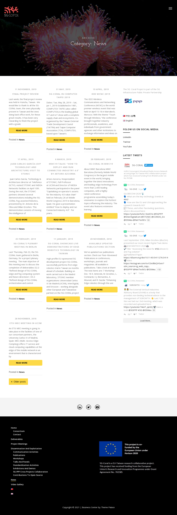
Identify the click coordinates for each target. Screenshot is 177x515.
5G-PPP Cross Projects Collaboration (30, 471)
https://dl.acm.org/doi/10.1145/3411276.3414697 (148, 257)
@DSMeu (128, 220)
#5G (157, 248)
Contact (17, 434)
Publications (19, 455)
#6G (126, 199)
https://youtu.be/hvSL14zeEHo (138, 213)
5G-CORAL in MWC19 (101, 163)
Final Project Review (25, 94)
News (22, 139)
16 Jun (140, 189)
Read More (21, 130)
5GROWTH (135, 285)
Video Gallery (17, 484)
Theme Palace (108, 507)
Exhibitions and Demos (24, 468)
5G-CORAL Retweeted (135, 185)
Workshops (18, 458)
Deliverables (17, 439)
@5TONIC (146, 216)
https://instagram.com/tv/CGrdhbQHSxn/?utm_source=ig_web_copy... (144, 265)
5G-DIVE (133, 189)
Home (14, 427)
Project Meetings (19, 444)
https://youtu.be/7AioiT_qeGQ (138, 307)
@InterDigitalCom (132, 216)
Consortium (19, 431)
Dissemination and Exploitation (26, 448)
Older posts (20, 381)
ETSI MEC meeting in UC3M (26, 323)
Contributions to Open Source (28, 475)
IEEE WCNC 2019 (101, 94)
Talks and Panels (21, 461)
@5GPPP (158, 213)
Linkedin (127, 137)
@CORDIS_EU (158, 216)
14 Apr (143, 285)
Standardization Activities (26, 465)
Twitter (126, 142)
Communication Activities (25, 452)
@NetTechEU (139, 220)
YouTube (127, 146)
